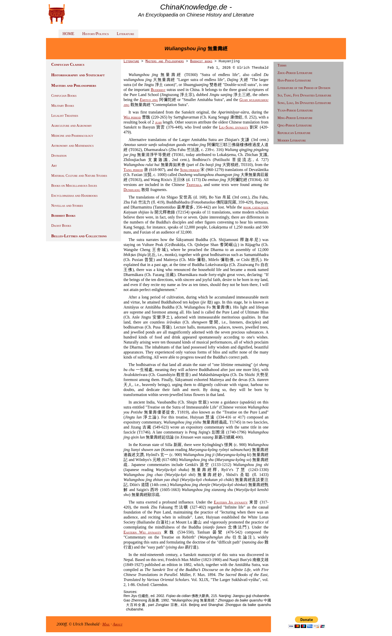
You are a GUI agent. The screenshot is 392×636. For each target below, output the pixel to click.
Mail (106, 624)
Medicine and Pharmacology (72, 136)
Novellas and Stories (67, 206)
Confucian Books (63, 96)
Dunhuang (132, 190)
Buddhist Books (63, 216)
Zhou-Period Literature (295, 73)
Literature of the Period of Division (304, 88)
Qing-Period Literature (295, 125)
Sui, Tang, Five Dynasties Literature (304, 95)
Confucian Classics (67, 64)
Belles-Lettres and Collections (79, 236)
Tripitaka (193, 184)
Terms (282, 65)
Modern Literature (292, 140)
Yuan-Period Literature (295, 110)
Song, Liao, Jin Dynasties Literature (304, 103)
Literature (125, 34)
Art (54, 166)
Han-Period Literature (294, 80)
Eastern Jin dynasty (231, 502)
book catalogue (255, 207)
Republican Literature (294, 133)
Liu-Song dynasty (233, 127)
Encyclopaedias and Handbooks (74, 196)
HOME (68, 34)
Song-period (190, 170)
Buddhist (158, 90)
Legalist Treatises (64, 116)
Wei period (132, 117)
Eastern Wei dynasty (142, 532)
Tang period (133, 170)
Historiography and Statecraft (78, 75)
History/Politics (95, 34)
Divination (58, 156)
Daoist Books (61, 226)
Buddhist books (201, 61)
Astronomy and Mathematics (72, 146)
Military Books (62, 106)
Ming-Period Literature (295, 118)
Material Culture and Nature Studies (79, 176)
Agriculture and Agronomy (71, 126)
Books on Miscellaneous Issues (74, 186)
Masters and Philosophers (73, 85)
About (117, 624)
